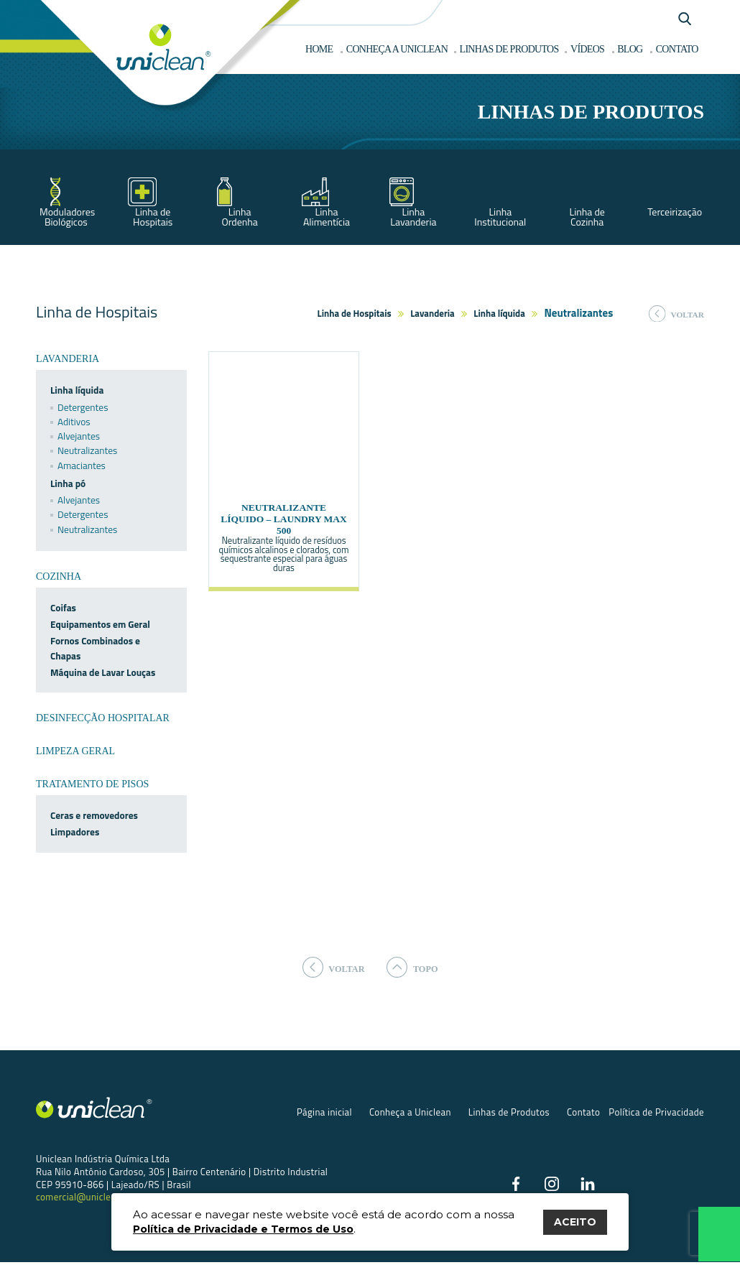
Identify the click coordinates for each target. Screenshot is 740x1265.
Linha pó (67, 483)
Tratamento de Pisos (92, 784)
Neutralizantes (87, 450)
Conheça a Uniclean (410, 1113)
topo (416, 967)
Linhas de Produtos (509, 1113)
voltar (676, 314)
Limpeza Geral (75, 751)
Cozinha (58, 576)
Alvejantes (78, 436)
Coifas (63, 608)
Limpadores (74, 832)
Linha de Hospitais (152, 216)
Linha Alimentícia (326, 216)
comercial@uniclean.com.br (95, 1198)
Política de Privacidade (656, 1113)
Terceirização (674, 211)
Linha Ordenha (239, 216)
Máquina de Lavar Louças (102, 672)
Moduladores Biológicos (67, 216)
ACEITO (575, 1221)
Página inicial (324, 1113)
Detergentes (82, 407)
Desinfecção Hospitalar (103, 718)
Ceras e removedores (94, 815)
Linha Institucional (500, 216)
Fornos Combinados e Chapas (95, 648)
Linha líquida (499, 313)
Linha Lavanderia (413, 216)
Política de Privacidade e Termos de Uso (243, 1229)
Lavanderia (432, 313)
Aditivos (74, 421)
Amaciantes (81, 465)
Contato (583, 1113)
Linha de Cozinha (586, 216)
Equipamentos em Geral (100, 624)
